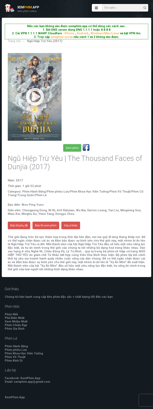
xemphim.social (62, 37)
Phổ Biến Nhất (15, 318)
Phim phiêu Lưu (16, 350)
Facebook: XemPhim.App (22, 378)
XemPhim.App (15, 397)
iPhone (69, 33)
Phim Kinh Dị (14, 360)
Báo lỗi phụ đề (19, 225)
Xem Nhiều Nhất (16, 321)
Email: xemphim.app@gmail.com (27, 381)
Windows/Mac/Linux (104, 33)
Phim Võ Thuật (15, 357)
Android (82, 33)
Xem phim (72, 147)
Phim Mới (11, 314)
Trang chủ (14, 41)
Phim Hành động (16, 346)
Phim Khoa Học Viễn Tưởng (24, 353)
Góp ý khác (70, 225)
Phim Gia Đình (15, 328)
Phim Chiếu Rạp (16, 325)
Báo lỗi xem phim (46, 225)
